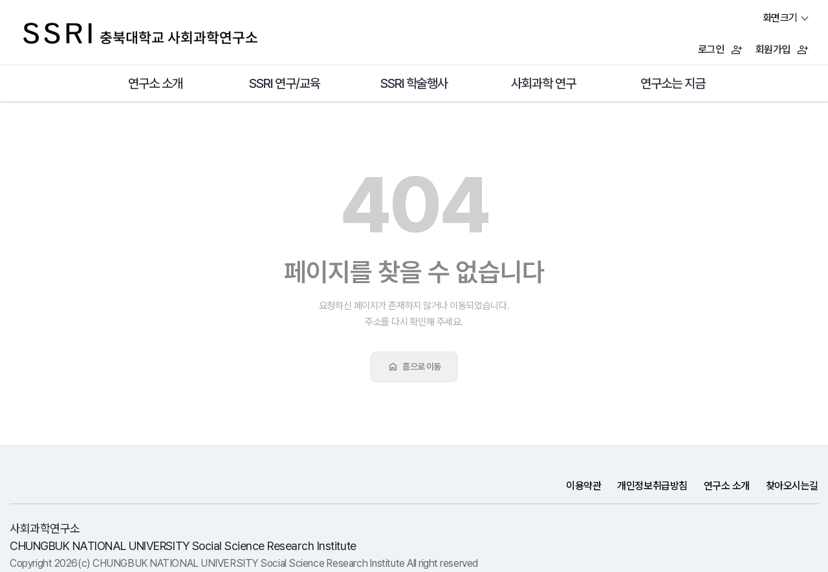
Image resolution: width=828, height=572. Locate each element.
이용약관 (583, 486)
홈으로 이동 (414, 366)
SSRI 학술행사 (414, 83)
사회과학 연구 (543, 83)
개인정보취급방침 (652, 486)
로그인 (720, 49)
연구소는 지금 (672, 83)
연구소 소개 (155, 83)
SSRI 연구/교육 (285, 83)
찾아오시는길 (792, 486)
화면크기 (780, 18)
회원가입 (782, 49)
